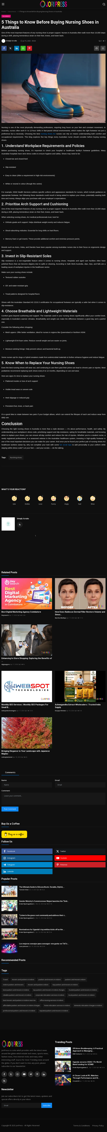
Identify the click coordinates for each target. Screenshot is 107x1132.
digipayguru (5, 664)
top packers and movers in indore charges (49, 990)
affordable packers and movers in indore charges (21, 1005)
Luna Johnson (23, 946)
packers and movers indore (75, 979)
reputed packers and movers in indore (53, 1011)
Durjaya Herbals (60, 711)
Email (57, 780)
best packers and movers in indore (16, 990)
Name (4, 780)
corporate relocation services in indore (50, 995)
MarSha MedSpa (60, 618)
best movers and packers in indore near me (19, 1000)
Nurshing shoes (16, 457)
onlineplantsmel (6, 757)
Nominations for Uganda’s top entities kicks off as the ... (42, 930)
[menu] (3, 4)
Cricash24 (76, 1081)
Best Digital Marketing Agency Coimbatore (21, 612)
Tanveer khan (24, 890)
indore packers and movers (13, 985)
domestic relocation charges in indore (88, 1005)
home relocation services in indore (57, 1005)
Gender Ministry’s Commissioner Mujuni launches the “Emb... (44, 901)
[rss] (4, 1081)
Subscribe (46, 1105)
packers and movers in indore (49, 979)
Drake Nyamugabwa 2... (27, 904)
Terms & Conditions (81, 1125)
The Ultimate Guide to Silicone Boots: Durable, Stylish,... (42, 887)
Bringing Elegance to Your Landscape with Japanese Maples (25, 752)
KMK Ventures (77, 1054)
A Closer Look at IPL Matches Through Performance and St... (86, 1076)
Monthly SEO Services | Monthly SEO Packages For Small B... (24, 705)
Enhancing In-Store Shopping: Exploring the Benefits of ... (26, 659)
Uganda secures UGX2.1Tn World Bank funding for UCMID (87, 1063)
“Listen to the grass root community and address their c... (42, 915)
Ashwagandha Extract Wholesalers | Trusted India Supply (78, 705)
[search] (104, 4)
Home (3, 11)
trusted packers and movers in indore (83, 990)
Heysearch (5, 615)
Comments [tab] (10, 772)
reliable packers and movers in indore (17, 995)
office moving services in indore (51, 1000)
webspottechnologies (8, 711)
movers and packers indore (38, 985)
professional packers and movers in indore (19, 1011)
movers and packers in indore (23, 979)
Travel (5, 979)
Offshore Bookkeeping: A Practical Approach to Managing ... (88, 1049)
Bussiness (12, 11)
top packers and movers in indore (65, 985)
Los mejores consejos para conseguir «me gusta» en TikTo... (44, 944)
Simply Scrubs (23, 518)
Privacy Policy (98, 1125)
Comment (5, 790)
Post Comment (10, 809)
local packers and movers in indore (82, 995)
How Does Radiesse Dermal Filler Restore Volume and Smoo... (80, 613)
